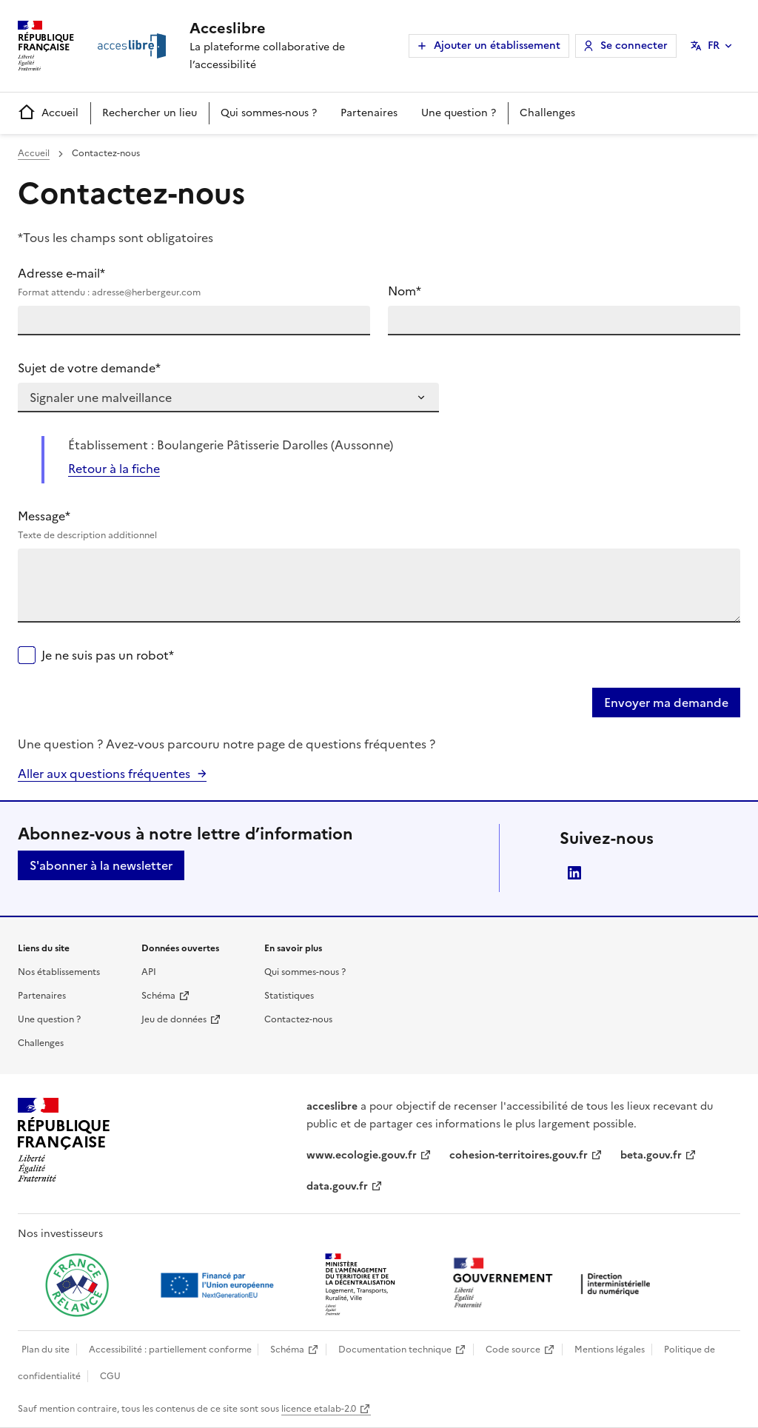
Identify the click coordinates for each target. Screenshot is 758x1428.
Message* (379, 525)
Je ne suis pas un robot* (107, 655)
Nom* (404, 291)
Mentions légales (609, 1349)
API (148, 972)
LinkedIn (574, 873)
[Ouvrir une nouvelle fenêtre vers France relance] (77, 1285)
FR (714, 45)
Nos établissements (59, 972)
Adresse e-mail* (194, 282)
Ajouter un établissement (497, 45)
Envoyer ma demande (666, 702)
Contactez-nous (298, 1019)
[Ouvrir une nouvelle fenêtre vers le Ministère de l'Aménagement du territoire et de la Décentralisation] (361, 1285)
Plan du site (45, 1349)
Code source (513, 1349)
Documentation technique (395, 1349)
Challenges (547, 113)
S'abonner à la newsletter (101, 865)
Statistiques (289, 995)
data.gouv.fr (337, 1186)
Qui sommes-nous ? (269, 113)
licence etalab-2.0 (318, 1408)
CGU (110, 1376)
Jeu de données (174, 1019)
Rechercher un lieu (149, 113)
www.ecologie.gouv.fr (361, 1155)
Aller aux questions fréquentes (104, 773)
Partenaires (369, 113)
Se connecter (634, 45)
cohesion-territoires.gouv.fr (518, 1155)
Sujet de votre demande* (89, 368)
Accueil (48, 113)
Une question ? (458, 113)
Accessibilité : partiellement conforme (170, 1349)
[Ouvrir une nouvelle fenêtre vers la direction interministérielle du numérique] (555, 1284)
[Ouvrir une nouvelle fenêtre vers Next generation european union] (219, 1285)
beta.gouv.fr (651, 1155)
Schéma (158, 995)
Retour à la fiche (114, 468)
